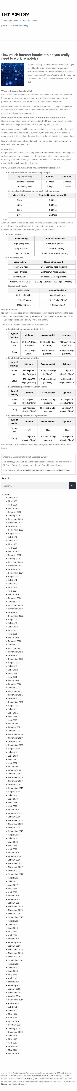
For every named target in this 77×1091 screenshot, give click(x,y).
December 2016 (15, 906)
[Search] (72, 485)
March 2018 (13, 852)
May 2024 (12, 587)
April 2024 (12, 591)
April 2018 (12, 849)
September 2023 (15, 616)
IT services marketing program (26, 1078)
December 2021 (15, 691)
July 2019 (12, 795)
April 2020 (12, 763)
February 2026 (14, 512)
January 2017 (14, 903)
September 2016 (15, 917)
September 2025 (15, 530)
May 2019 (12, 802)
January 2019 (14, 817)
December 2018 (15, 820)
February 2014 (14, 1025)
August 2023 (14, 619)
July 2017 (12, 881)
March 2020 (13, 766)
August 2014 (14, 1003)
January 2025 (14, 558)
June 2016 (13, 928)
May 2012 (12, 1050)
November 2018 (15, 824)
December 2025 (15, 519)
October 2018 (14, 827)
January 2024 (14, 601)
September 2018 (15, 831)
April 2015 (12, 978)
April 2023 (12, 634)
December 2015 (15, 949)
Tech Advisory (15, 14)
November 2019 (15, 781)
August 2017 (14, 878)
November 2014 (15, 992)
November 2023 (15, 609)
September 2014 (15, 1000)
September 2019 (15, 788)
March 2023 (13, 637)
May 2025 (12, 544)
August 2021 (14, 705)
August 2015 (14, 964)
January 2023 (14, 644)
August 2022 (14, 662)
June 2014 (13, 1010)
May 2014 (12, 1014)
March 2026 (13, 508)
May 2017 (12, 888)
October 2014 (14, 996)
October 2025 (14, 526)
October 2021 (14, 698)
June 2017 (13, 885)
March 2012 (13, 1053)
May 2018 (12, 845)
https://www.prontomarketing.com (13, 1084)
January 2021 (14, 730)
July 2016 (12, 924)
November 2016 (15, 910)
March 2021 (13, 723)
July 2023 (12, 623)
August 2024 (14, 576)
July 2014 (12, 1007)
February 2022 (14, 684)
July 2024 (12, 580)
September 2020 (15, 745)
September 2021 (15, 702)
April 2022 (12, 677)
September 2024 (15, 573)
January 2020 (14, 774)
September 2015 (15, 960)
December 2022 (15, 648)
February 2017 (14, 899)
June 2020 (13, 756)
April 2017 (12, 892)
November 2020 (15, 738)
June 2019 (13, 799)
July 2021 (12, 709)
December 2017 (15, 863)
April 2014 (12, 1017)
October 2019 (14, 784)
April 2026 (12, 505)
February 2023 (14, 641)
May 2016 (12, 931)
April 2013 (12, 1043)
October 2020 (14, 741)
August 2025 (14, 533)
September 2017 (15, 874)
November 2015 (15, 953)
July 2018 (12, 838)
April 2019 (12, 806)
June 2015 (13, 971)
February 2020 (14, 770)
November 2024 (15, 566)
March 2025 (13, 551)
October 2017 (14, 870)
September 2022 (15, 659)
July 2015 (12, 967)
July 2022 (12, 666)
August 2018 (14, 835)
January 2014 (14, 1028)
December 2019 (15, 777)
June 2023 (13, 627)
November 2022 (15, 652)
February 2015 (14, 985)
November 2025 (15, 522)
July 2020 (12, 752)
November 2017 (15, 867)
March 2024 (13, 594)
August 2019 (14, 792)
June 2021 (13, 713)
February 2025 (14, 555)
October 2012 (14, 1046)
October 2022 (14, 655)
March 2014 (13, 1021)
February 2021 (14, 727)
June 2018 (13, 842)
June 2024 (13, 584)
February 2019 (14, 813)
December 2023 (15, 605)
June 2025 (13, 540)
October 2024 (14, 569)
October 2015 (14, 957)
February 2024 (14, 598)
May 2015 (12, 974)
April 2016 (12, 935)
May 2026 (12, 501)
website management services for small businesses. (46, 470)
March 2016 (13, 939)
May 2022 (12, 673)
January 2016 (14, 946)
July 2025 (12, 537)
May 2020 (12, 759)
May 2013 (12, 1039)
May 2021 (12, 716)
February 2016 (14, 942)
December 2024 (15, 562)
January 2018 (14, 860)
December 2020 (15, 734)
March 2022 (13, 680)
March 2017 (13, 895)
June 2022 (13, 670)
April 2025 (12, 548)
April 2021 (12, 720)
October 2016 (14, 913)
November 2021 (15, 695)
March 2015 (13, 982)
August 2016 (14, 921)
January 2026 (14, 515)
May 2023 (12, 630)
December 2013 (15, 1032)
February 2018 (14, 856)
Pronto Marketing (20, 25)
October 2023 (14, 612)
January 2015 (14, 989)
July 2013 (12, 1035)
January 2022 (14, 687)
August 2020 (14, 748)
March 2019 (13, 809)
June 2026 (13, 497)
